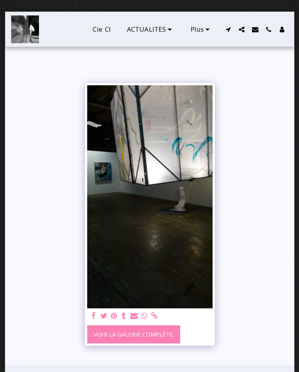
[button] (150, 29)
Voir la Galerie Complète (133, 334)
